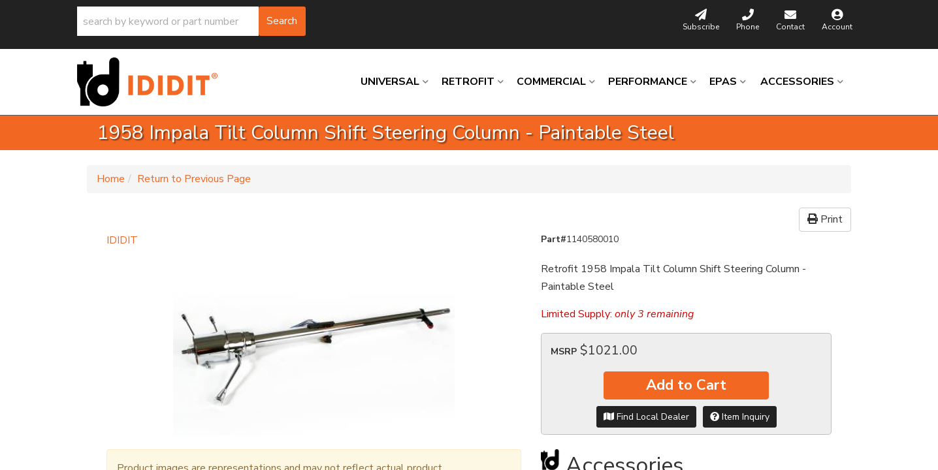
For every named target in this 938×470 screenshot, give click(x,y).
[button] (191, 21)
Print (825, 219)
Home (111, 179)
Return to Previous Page (194, 179)
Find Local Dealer (646, 417)
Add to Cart (686, 385)
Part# (553, 239)
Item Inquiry (739, 417)
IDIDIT (122, 240)
